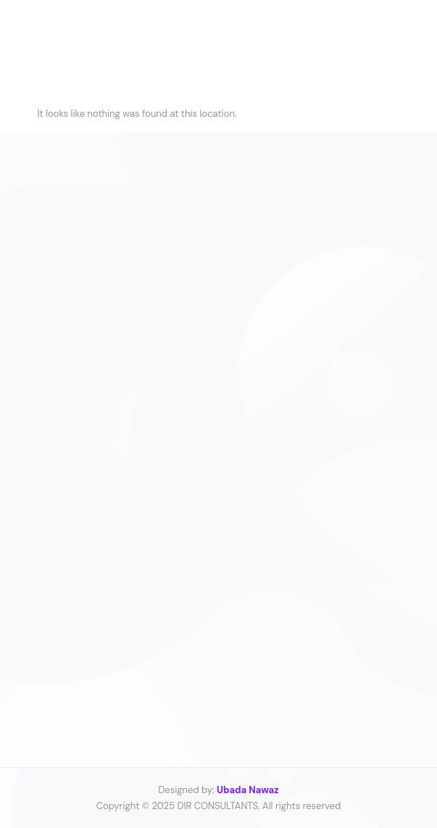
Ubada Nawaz (248, 790)
